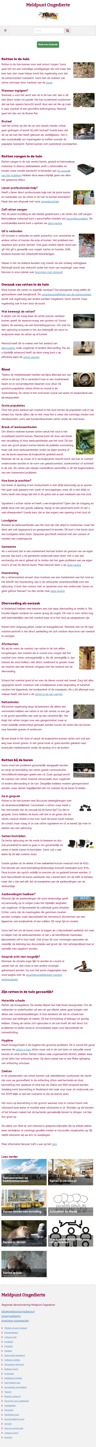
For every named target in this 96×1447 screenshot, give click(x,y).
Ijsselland (8, 1342)
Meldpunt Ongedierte (48, 5)
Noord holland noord (14, 1419)
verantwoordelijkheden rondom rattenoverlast (31, 977)
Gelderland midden (13, 1378)
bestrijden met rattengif (49, 272)
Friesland (8, 1346)
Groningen (9, 1374)
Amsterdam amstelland (15, 1387)
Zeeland (8, 1351)
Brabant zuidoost (12, 1396)
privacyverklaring (11, 1316)
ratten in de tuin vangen (49, 694)
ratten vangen (31, 357)
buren (49, 82)
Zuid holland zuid (12, 1383)
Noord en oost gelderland (16, 1401)
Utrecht (8, 1424)
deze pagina (55, 223)
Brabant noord (11, 1369)
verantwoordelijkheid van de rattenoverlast (66, 294)
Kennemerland (11, 1333)
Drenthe (8, 1437)
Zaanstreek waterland (14, 1355)
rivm (54, 1144)
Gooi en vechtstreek (13, 1428)
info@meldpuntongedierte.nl (17, 1311)
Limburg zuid (10, 1337)
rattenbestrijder (50, 201)
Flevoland (8, 1410)
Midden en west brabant (15, 1328)
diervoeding (8, 348)
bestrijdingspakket (77, 218)
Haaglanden (10, 1406)
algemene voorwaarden (15, 1320)
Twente (7, 1392)
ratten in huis (23, 1049)
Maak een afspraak (48, 44)
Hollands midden (12, 1360)
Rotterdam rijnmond (14, 1365)
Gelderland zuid (11, 1415)
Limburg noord (11, 1433)
